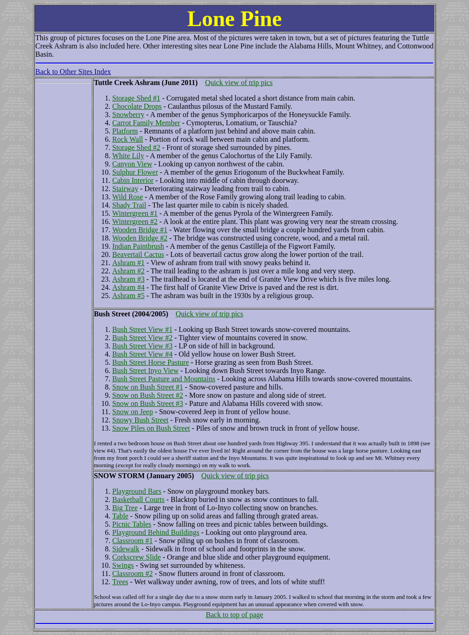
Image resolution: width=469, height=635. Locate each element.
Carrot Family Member (146, 123)
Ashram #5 (128, 295)
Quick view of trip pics (239, 82)
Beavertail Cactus (138, 254)
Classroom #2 (132, 573)
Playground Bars (136, 491)
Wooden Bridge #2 (139, 238)
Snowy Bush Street (140, 420)
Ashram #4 (128, 287)
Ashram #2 (128, 271)
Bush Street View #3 (142, 346)
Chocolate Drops (137, 106)
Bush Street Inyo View (145, 370)
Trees (120, 582)
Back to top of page (234, 615)
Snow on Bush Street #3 (147, 403)
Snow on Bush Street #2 (147, 395)
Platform (125, 131)
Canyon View (132, 164)
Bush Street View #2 (142, 338)
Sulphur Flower (135, 172)
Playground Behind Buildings (155, 532)
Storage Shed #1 (136, 98)
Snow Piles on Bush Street (151, 428)
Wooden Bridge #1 (139, 230)
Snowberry (128, 114)
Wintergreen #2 (135, 221)
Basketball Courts (138, 499)
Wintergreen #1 (135, 213)
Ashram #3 (128, 279)
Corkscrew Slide (136, 557)
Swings (123, 565)
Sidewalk (126, 549)
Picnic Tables (131, 524)
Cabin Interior (132, 180)
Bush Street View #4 (142, 354)
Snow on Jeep (132, 412)
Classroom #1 (132, 540)
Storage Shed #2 (136, 147)
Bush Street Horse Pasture (150, 362)
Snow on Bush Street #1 (147, 387)
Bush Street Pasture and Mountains (163, 379)
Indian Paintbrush (138, 246)
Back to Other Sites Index (73, 71)
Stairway (125, 188)
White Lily (128, 156)
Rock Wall (127, 139)
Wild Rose (127, 197)
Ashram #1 (128, 263)
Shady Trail (129, 205)
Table (120, 516)
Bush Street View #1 (142, 329)
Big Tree (125, 508)
